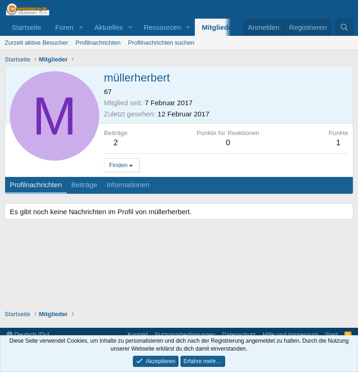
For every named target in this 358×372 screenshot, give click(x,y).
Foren (64, 27)
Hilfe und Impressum (290, 334)
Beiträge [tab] (84, 185)
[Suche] (344, 27)
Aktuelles (108, 27)
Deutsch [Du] (28, 334)
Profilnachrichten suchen (161, 42)
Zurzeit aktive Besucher (36, 42)
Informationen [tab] (128, 185)
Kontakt (137, 334)
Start (331, 334)
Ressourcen (162, 27)
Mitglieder (218, 27)
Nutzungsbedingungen (185, 334)
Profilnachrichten (98, 42)
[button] (80, 27)
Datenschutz (239, 334)
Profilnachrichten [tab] (36, 185)
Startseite (26, 27)
